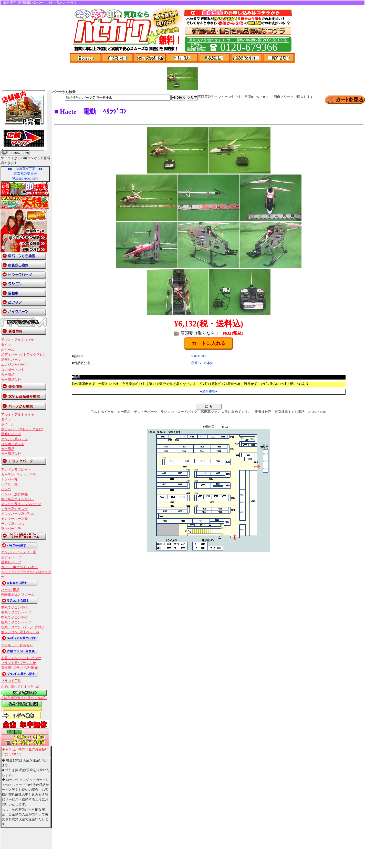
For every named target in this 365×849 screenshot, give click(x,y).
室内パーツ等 (11, 528)
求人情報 (215, 58)
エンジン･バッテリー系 (18, 552)
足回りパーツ (11, 359)
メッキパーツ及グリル (17, 514)
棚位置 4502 (216, 426)
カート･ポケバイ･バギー (19, 567)
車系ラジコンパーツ (16, 612)
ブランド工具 (11, 681)
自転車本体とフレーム (17, 595)
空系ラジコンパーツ (16, 622)
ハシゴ (6, 489)
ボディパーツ (11, 557)
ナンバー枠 (9, 479)
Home (86, 58)
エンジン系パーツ (14, 364)
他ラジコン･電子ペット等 (20, 632)
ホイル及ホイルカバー (17, 499)
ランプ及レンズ (12, 524)
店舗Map (182, 58)
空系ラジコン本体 (14, 617)
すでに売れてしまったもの (20, 687)
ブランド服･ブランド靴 (18, 663)
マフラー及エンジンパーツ (21, 504)
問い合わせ (279, 58)
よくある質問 (247, 58)
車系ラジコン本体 (14, 607)
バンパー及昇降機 (14, 494)
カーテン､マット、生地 (18, 474)
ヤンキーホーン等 (14, 518)
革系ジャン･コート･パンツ (21, 658)
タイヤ (6, 344)
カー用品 (7, 374)
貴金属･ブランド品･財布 (19, 668)
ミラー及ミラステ (14, 509)
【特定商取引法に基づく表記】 (24, 698)
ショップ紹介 (150, 58)
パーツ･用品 (10, 590)
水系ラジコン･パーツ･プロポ (23, 627)
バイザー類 (9, 484)
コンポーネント (12, 369)
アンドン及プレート (16, 470)
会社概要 (118, 58)
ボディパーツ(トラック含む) (23, 354)
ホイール (7, 349)
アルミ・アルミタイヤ (17, 339)
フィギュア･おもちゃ (17, 645)
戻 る (209, 406)
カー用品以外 (11, 379)
